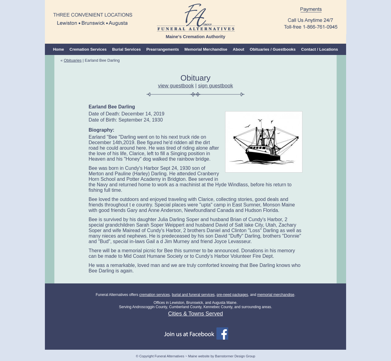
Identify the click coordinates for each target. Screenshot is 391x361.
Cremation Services (88, 49)
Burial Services (126, 49)
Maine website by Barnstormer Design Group (221, 356)
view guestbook (176, 86)
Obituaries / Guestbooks (273, 49)
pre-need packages (232, 295)
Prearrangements (162, 49)
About (238, 49)
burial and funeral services (193, 295)
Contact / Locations (319, 49)
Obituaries (73, 60)
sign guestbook (215, 86)
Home (58, 49)
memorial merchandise (275, 295)
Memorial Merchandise (206, 49)
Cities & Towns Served (195, 314)
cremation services (154, 295)
